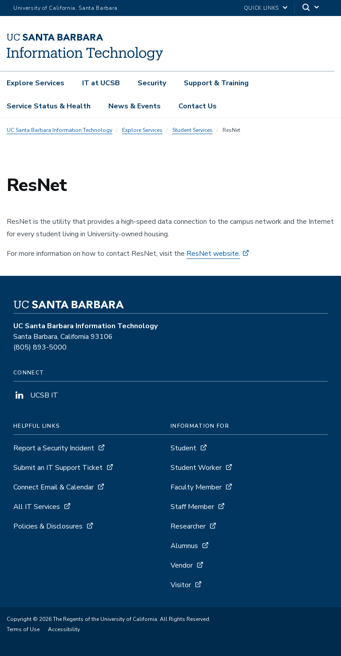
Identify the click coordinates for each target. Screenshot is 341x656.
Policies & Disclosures (48, 526)
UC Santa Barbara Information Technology (59, 130)
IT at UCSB (101, 83)
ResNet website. (213, 253)
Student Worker (196, 468)
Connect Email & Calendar (53, 487)
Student (183, 448)
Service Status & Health (49, 106)
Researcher (188, 526)
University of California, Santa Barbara (65, 8)
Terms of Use (23, 629)
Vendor (181, 565)
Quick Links (261, 8)
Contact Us (197, 106)
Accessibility (64, 629)
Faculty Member (196, 487)
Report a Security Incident (53, 448)
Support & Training (216, 83)
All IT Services (36, 507)
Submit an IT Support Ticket (58, 468)
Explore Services (35, 83)
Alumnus (184, 546)
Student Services (192, 130)
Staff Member (192, 507)
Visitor (180, 585)
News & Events (134, 106)
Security (152, 83)
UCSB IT (35, 395)
